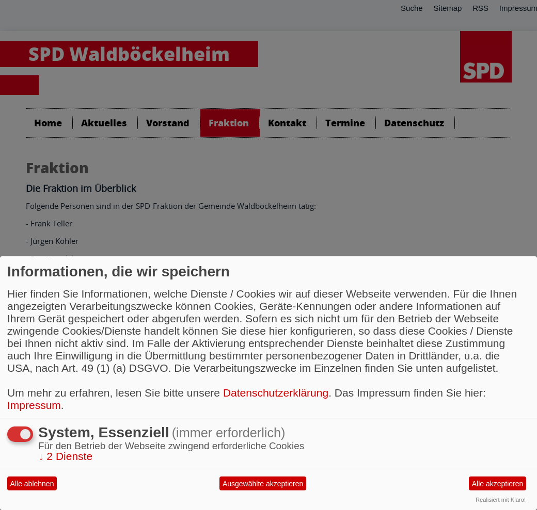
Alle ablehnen (32, 484)
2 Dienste (65, 456)
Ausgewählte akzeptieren (263, 484)
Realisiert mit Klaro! (501, 500)
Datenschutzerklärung (275, 393)
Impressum (34, 405)
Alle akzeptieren (498, 484)
